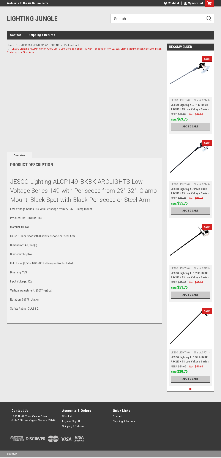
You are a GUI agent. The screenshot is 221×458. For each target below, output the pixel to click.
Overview (19, 155)
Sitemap (12, 453)
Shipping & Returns (41, 35)
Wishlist (171, 3)
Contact (15, 35)
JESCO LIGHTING (180, 100)
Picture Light (71, 45)
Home (10, 45)
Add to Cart (190, 126)
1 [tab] (190, 389)
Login (65, 421)
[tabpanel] (190, 93)
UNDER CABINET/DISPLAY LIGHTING (39, 45)
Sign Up (76, 421)
